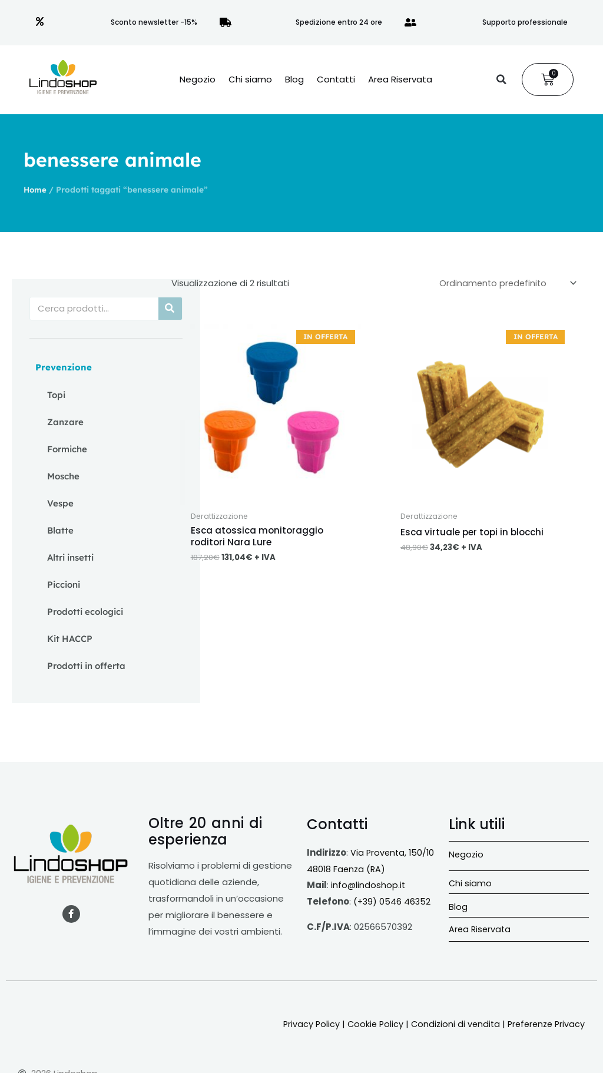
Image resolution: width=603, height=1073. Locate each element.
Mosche (63, 476)
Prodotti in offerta (86, 665)
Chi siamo (250, 79)
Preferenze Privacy (544, 1024)
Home (36, 189)
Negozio (198, 79)
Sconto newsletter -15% (154, 22)
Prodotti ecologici (85, 611)
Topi (56, 394)
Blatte (60, 530)
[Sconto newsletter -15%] (40, 22)
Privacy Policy (303, 1024)
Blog (294, 79)
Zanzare (65, 422)
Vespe (60, 503)
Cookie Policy (368, 1024)
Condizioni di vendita (450, 1024)
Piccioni (63, 584)
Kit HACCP (69, 638)
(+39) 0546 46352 (392, 901)
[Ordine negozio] (504, 283)
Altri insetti (70, 557)
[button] (501, 79)
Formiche (67, 449)
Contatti (336, 79)
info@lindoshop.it (368, 885)
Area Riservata (400, 79)
